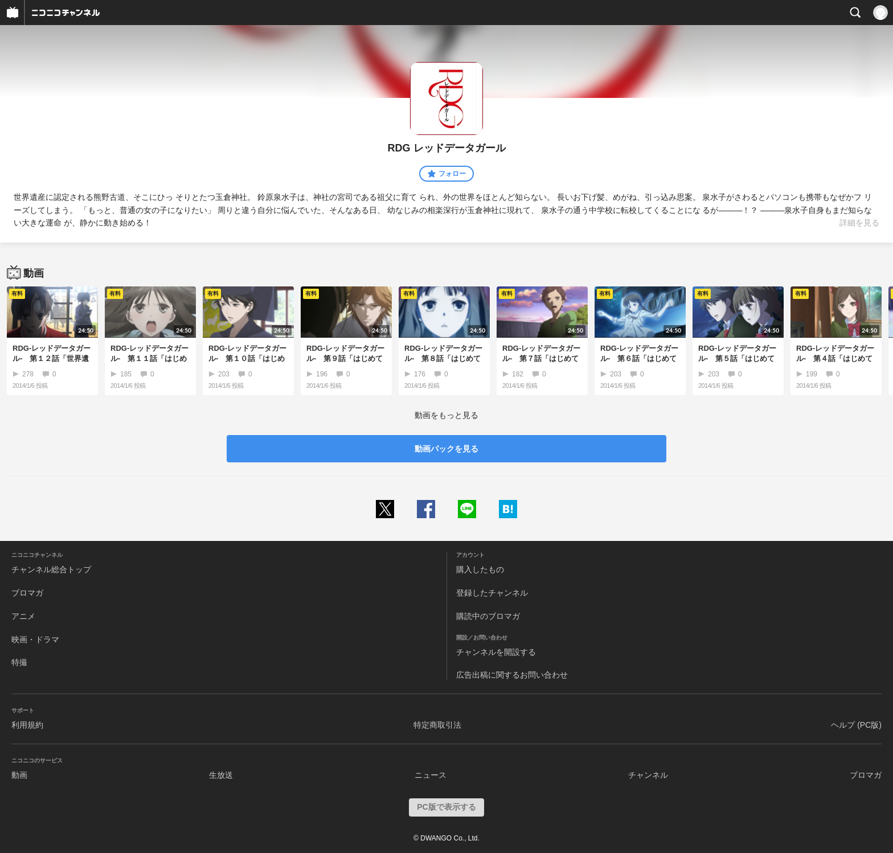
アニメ (23, 616)
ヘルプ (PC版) (856, 724)
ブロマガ (27, 592)
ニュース (430, 775)
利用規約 (27, 724)
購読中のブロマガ (488, 616)
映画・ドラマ (35, 639)
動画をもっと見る (446, 415)
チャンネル (648, 775)
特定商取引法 (437, 724)
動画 (19, 775)
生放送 (221, 775)
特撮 (19, 662)
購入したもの (480, 569)
